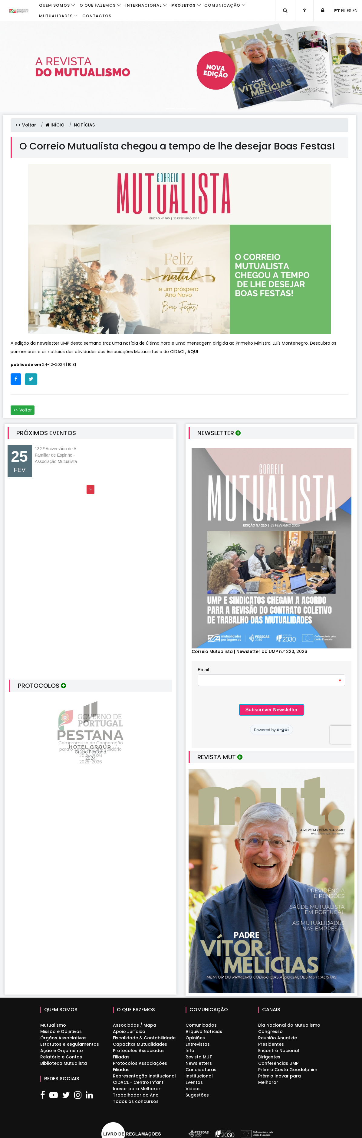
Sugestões (197, 1095)
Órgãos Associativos (63, 1038)
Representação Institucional (144, 1076)
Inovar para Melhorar (136, 1089)
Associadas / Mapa (134, 1025)
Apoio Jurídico (129, 1031)
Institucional (199, 1076)
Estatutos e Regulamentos (69, 1044)
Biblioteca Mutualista (63, 1063)
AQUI (192, 352)
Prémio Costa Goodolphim (287, 1070)
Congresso (270, 1031)
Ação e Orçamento (61, 1051)
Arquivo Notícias (204, 1031)
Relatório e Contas (61, 1057)
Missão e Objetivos (61, 1031)
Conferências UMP (278, 1063)
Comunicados (201, 1025)
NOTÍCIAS (84, 125)
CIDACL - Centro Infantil (139, 1082)
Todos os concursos (136, 1101)
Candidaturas (201, 1070)
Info (190, 1051)
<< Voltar (25, 125)
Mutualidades (56, 16)
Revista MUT (199, 1057)
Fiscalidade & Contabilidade (144, 1038)
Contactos (96, 16)
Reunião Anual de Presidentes (277, 1041)
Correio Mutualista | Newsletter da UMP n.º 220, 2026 (249, 651)
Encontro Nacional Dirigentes (278, 1054)
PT (337, 11)
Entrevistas (198, 1044)
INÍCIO (54, 125)
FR (343, 11)
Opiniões (195, 1038)
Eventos (194, 1082)
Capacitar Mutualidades (140, 1044)
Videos (193, 1089)
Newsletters (199, 1063)
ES (349, 11)
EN (355, 11)
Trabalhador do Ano (136, 1095)
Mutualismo (53, 1025)
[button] (27, 66)
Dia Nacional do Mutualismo (289, 1025)
